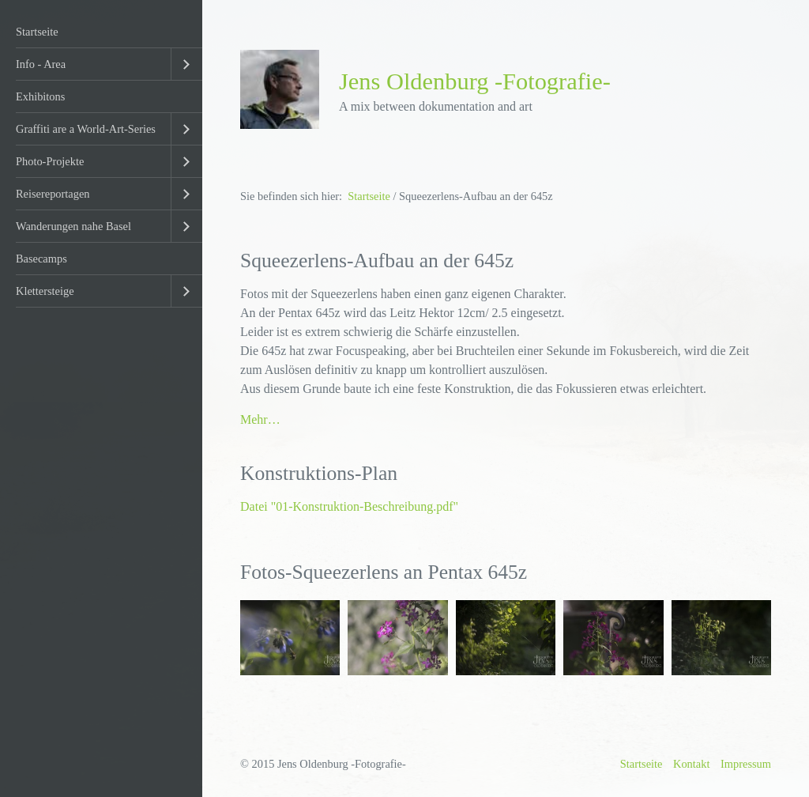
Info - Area (41, 64)
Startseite (37, 31)
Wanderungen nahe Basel (73, 226)
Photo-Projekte (50, 161)
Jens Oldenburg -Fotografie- (475, 81)
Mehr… (260, 419)
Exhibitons (40, 96)
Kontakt (691, 763)
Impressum (746, 763)
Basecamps (41, 258)
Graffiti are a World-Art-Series (86, 129)
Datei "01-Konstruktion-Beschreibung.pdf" (349, 506)
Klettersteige (45, 291)
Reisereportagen (53, 193)
